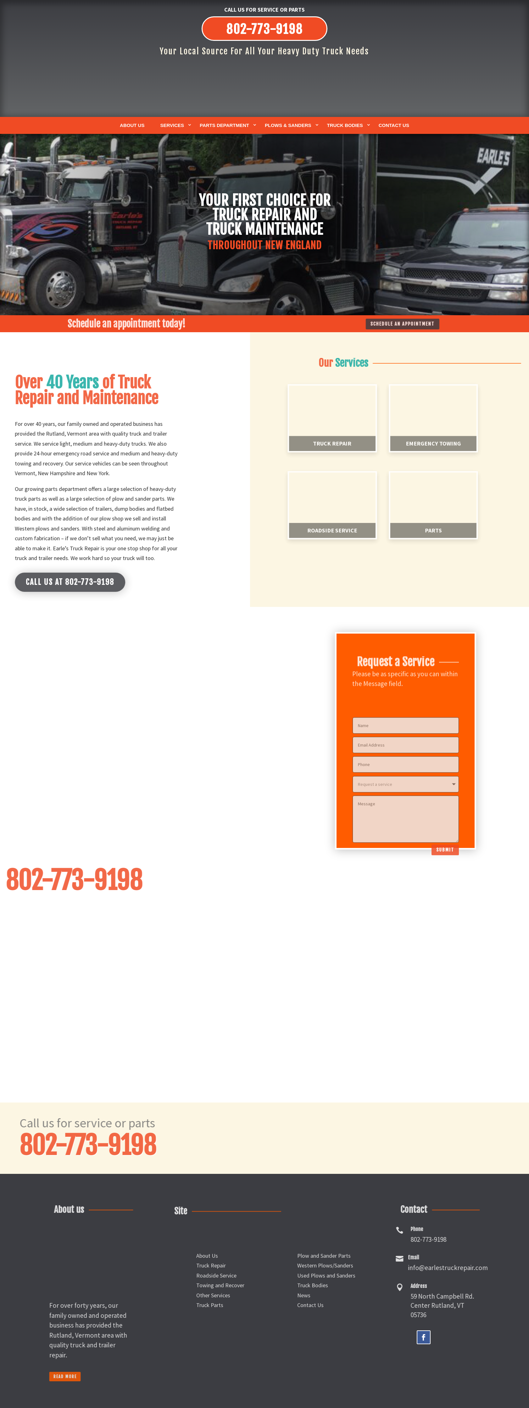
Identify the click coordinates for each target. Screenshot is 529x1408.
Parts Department (224, 125)
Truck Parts (209, 1369)
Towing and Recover (220, 1349)
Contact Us (394, 125)
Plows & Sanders (288, 125)
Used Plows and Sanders (326, 1339)
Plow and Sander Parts (324, 1319)
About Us (132, 125)
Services (172, 125)
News (303, 1359)
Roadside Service (216, 1339)
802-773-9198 (264, 29)
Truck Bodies (345, 125)
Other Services (213, 1359)
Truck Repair (211, 1330)
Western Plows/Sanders (325, 1330)
